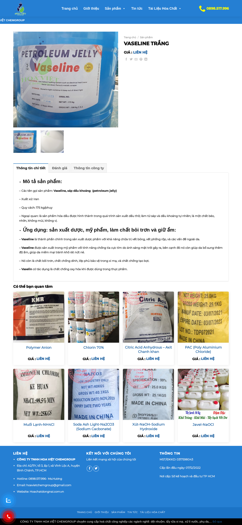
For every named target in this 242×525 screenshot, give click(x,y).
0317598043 (185, 459)
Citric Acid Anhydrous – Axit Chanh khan (148, 349)
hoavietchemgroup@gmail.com (48, 485)
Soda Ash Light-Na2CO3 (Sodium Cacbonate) (93, 426)
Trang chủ (69, 8)
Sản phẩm (115, 8)
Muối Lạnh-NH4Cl (38, 425)
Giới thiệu (91, 8)
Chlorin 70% (93, 348)
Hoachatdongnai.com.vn (47, 491)
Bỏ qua (217, 521)
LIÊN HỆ (140, 52)
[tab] (30, 168)
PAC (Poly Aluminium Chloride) (203, 349)
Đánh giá (59, 168)
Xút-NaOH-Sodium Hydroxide (148, 426)
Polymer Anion (38, 348)
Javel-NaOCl (203, 425)
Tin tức (137, 8)
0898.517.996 (37, 479)
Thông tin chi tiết (30, 168)
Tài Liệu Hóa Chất (165, 8)
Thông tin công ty (89, 168)
